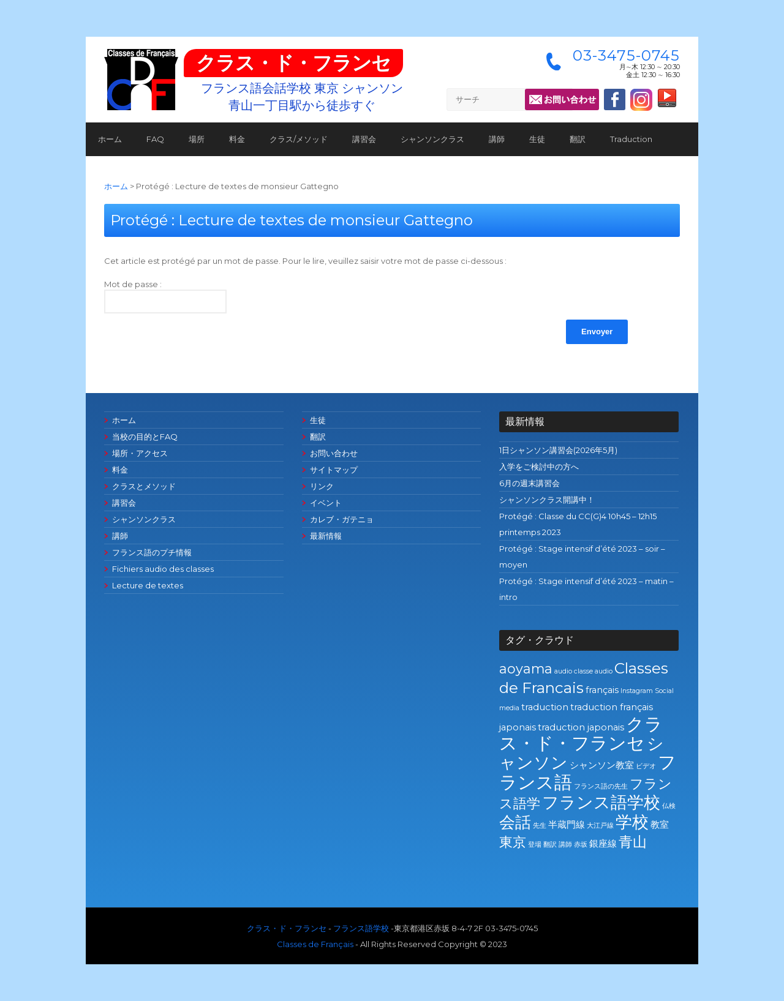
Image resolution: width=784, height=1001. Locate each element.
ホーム (110, 139)
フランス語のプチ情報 (152, 552)
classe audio (593, 671)
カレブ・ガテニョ (342, 519)
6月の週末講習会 (529, 483)
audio (563, 671)
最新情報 (326, 536)
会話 (515, 821)
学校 (632, 822)
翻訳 (578, 139)
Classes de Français (315, 944)
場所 (197, 139)
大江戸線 (600, 826)
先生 (539, 826)
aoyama (525, 669)
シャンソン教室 (602, 765)
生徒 (537, 139)
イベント (326, 503)
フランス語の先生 (601, 786)
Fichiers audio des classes (163, 569)
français (602, 689)
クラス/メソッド (299, 139)
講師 (497, 139)
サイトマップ (334, 469)
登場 (534, 845)
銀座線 (603, 843)
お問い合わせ (334, 453)
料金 (237, 139)
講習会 (364, 139)
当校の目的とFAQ (145, 436)
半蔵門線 (566, 824)
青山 (633, 841)
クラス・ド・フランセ (293, 63)
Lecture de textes (147, 585)
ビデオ (646, 766)
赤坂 (580, 845)
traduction (544, 707)
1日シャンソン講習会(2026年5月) (558, 450)
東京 (512, 842)
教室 (659, 824)
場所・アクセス (140, 453)
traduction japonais (581, 727)
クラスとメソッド (144, 486)
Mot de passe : (165, 296)
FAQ (155, 139)
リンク (322, 486)
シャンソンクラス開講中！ (547, 499)
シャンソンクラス (432, 139)
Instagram (636, 691)
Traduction (631, 139)
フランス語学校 (601, 802)
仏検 (669, 806)
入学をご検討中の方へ (539, 466)
